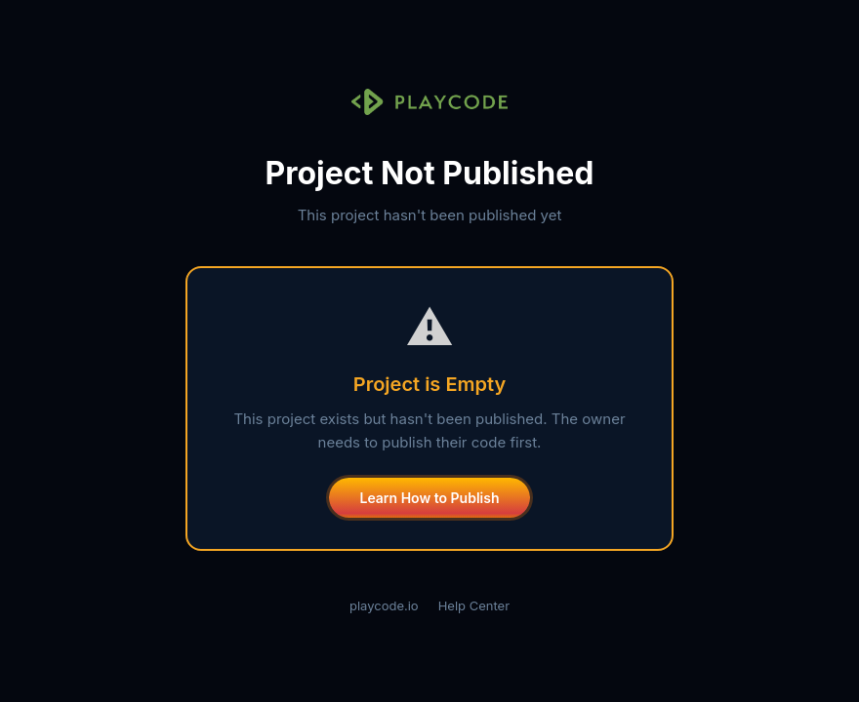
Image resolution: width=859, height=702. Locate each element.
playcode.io (384, 605)
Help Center (474, 605)
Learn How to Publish (430, 497)
